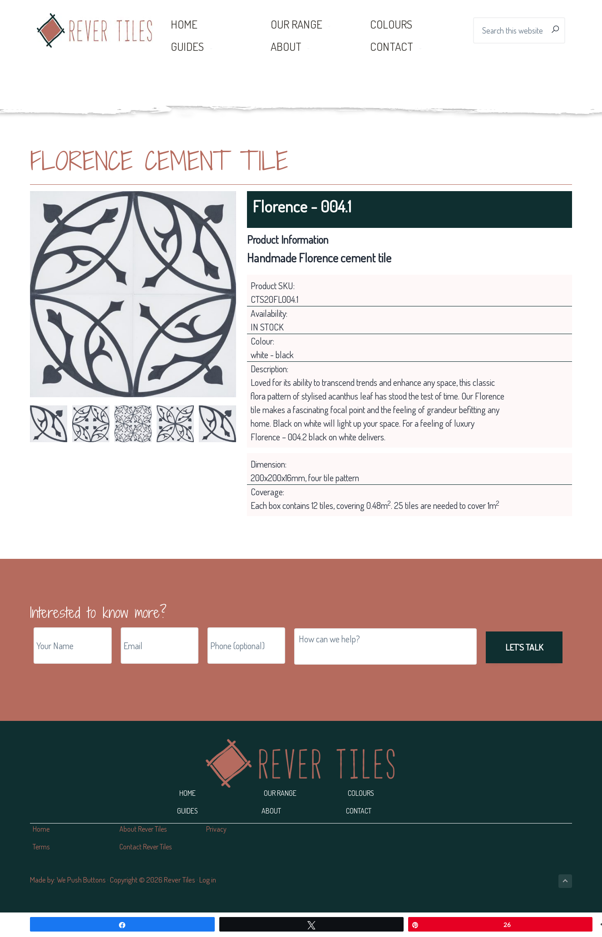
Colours (361, 793)
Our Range (280, 793)
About (271, 810)
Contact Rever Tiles (145, 846)
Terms (41, 846)
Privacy (216, 828)
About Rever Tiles (143, 828)
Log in (207, 879)
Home (187, 793)
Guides (187, 810)
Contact (358, 810)
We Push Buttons (81, 879)
